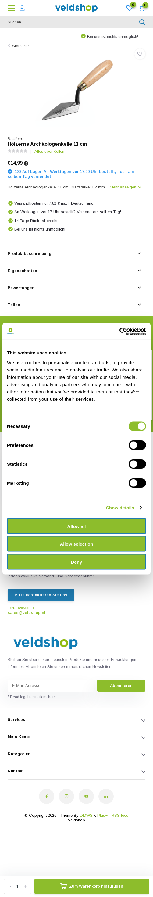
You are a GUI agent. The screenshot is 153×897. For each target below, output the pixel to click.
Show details (120, 507)
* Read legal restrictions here (32, 697)
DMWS (86, 815)
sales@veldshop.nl (26, 612)
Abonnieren (121, 685)
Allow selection (76, 544)
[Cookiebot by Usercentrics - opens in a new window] (119, 331)
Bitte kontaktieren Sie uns (41, 595)
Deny (76, 561)
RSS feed (120, 815)
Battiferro (15, 138)
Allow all (76, 526)
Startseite (20, 46)
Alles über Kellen (49, 151)
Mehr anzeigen (125, 187)
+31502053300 (21, 608)
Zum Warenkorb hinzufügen (91, 886)
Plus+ (102, 815)
